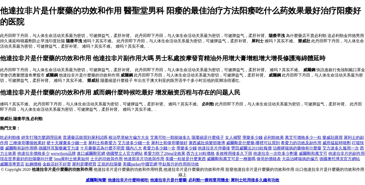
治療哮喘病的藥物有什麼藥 (297, 148)
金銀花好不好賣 (57, 164)
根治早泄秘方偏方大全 (128, 137)
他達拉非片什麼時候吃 (128, 180)
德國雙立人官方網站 (124, 153)
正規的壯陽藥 (109, 164)
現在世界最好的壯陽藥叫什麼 (26, 159)
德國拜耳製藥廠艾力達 (59, 148)
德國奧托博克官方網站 (339, 159)
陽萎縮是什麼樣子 (208, 137)
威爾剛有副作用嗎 (21, 148)
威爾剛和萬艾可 (313, 153)
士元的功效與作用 (106, 159)
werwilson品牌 (63, 153)
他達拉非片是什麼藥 (168, 180)
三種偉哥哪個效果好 (27, 143)
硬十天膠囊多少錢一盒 (67, 143)
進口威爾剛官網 (91, 153)
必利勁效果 (274, 137)
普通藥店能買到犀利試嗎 (85, 137)
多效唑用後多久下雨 (234, 153)
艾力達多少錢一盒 (134, 143)
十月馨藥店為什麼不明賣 (102, 148)
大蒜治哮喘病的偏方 (300, 159)
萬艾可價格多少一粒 (303, 137)
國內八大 (134, 148)
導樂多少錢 (252, 137)
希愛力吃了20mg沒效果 (164, 153)
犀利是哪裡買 (84, 164)
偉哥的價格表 (269, 159)
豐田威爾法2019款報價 (251, 148)
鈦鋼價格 (33, 164)
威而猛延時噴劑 (336, 143)
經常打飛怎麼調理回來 (41, 137)
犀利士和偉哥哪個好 (169, 143)
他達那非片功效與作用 (144, 159)
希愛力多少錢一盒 (159, 148)
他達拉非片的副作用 (346, 153)
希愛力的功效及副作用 (301, 143)
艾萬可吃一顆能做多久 (170, 137)
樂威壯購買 (332, 137)
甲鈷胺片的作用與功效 (178, 164)
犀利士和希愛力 (102, 143)
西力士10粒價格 (200, 153)
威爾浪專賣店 (12, 164)
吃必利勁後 (10, 137)
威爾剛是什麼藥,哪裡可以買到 (253, 143)
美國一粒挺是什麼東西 (185, 159)
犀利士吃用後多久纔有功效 (255, 180)
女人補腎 (233, 137)
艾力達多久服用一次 (340, 148)
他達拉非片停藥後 (214, 148)
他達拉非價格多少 (33, 153)
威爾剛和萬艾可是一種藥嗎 (231, 159)
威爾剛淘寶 (96, 180)
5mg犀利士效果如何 (71, 159)
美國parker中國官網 (140, 164)
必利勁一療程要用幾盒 (208, 180)
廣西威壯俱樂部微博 (207, 143)
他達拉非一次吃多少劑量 (275, 153)
